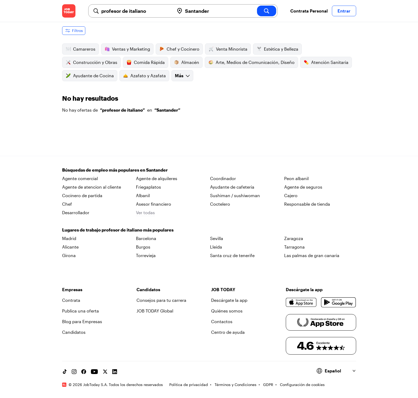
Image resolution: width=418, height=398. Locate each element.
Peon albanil (296, 178)
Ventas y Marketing (127, 49)
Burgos (143, 246)
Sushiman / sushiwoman (235, 195)
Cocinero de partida (82, 195)
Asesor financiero (153, 203)
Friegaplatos (148, 186)
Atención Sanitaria (326, 62)
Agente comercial (80, 178)
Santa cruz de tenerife (232, 255)
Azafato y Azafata (144, 75)
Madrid (69, 238)
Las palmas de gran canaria (311, 255)
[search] (266, 11)
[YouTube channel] (94, 371)
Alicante (70, 246)
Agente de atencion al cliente (91, 186)
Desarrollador (75, 212)
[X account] (105, 371)
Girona (69, 255)
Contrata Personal (309, 10)
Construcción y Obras (91, 62)
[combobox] (135, 11)
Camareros (80, 49)
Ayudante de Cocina (90, 75)
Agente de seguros (303, 186)
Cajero (291, 195)
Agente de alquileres (156, 178)
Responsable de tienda (307, 203)
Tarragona (294, 246)
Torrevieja (146, 255)
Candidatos (74, 332)
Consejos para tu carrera (161, 300)
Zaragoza (293, 238)
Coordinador (223, 178)
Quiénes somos (227, 310)
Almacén (186, 62)
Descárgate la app (229, 300)
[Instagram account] (74, 371)
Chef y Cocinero (179, 49)
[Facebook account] (83, 371)
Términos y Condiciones (235, 384)
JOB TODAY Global (154, 310)
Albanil (143, 195)
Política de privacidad (188, 384)
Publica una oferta (80, 310)
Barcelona (146, 238)
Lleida (216, 246)
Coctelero (220, 203)
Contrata (71, 300)
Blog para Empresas (82, 321)
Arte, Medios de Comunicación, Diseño (251, 62)
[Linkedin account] (114, 371)
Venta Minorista (227, 49)
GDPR (268, 384)
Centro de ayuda (228, 332)
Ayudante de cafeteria (232, 186)
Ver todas (145, 212)
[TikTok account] (64, 371)
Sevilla (216, 238)
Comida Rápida (145, 62)
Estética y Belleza (277, 49)
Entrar (344, 10)
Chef (67, 203)
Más (182, 75)
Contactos (221, 321)
